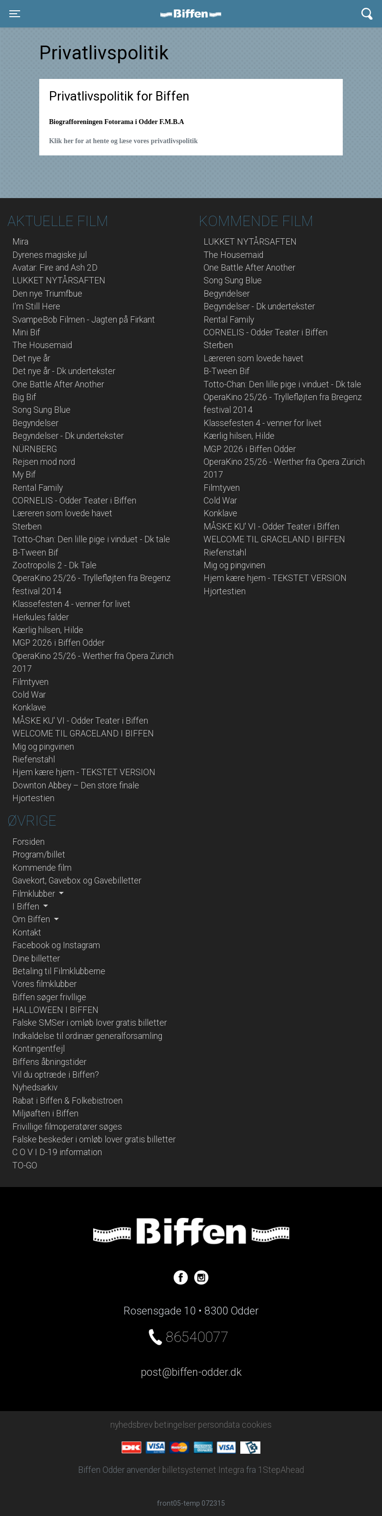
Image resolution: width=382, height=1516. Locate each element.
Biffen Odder (194, 14)
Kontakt (26, 932)
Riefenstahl (33, 759)
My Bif (24, 475)
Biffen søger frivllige (49, 997)
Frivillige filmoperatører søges (67, 1127)
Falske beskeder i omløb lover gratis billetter (94, 1139)
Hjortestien (33, 798)
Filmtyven (30, 682)
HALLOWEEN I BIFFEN (55, 1010)
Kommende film (42, 868)
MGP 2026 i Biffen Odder (58, 643)
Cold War (29, 695)
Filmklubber (34, 894)
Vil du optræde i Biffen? (55, 1075)
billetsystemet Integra (203, 1470)
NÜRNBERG (34, 449)
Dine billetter (36, 958)
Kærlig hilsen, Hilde (47, 630)
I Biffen (26, 906)
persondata (219, 1425)
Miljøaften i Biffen (45, 1113)
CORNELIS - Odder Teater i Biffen (74, 500)
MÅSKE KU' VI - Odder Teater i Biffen (80, 721)
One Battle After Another (58, 384)
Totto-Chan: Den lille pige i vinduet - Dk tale (91, 539)
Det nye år (31, 358)
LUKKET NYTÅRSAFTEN (58, 280)
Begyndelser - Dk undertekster (68, 436)
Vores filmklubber (44, 984)
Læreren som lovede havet (62, 513)
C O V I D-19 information (57, 1152)
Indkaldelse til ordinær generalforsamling (87, 1036)
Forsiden (28, 842)
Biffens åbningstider (49, 1062)
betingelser (175, 1425)
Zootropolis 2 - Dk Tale (54, 565)
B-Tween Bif (35, 552)
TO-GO (24, 1165)
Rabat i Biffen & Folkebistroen (67, 1101)
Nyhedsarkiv (34, 1087)
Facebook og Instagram (56, 945)
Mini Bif (26, 332)
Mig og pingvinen (43, 747)
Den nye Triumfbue (47, 294)
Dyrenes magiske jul (49, 255)
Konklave (29, 707)
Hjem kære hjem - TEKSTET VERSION (83, 772)
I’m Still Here (36, 306)
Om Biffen (32, 919)
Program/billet (38, 854)
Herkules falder (40, 617)
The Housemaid (42, 345)
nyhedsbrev (131, 1425)
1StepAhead (281, 1470)
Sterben (27, 526)
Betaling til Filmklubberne (58, 971)
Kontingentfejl (38, 1049)
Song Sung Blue (41, 410)
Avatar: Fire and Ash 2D (55, 268)
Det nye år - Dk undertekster (63, 371)
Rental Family (37, 488)
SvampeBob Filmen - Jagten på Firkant (83, 320)
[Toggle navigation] (14, 13)
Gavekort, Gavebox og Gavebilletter (76, 880)
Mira (20, 242)
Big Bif (24, 397)
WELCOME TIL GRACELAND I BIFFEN (83, 733)
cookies (257, 1425)
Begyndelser (35, 423)
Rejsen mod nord (43, 462)
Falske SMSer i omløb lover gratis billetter (89, 1023)
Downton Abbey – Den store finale (75, 785)
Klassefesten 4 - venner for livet (71, 604)
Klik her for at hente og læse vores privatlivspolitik (123, 141)
